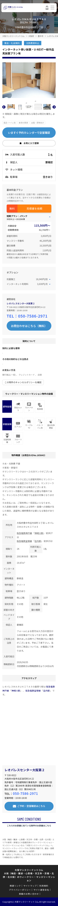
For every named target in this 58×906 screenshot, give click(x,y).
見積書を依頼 (34, 208)
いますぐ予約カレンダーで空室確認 (29, 133)
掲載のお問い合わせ (29, 894)
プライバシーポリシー (20, 890)
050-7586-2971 (33, 316)
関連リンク (15, 886)
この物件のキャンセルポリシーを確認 (23, 382)
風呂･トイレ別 (10, 122)
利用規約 (43, 886)
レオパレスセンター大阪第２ (21, 303)
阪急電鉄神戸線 (24, 533)
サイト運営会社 (41, 890)
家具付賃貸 (23, 122)
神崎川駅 (38, 533)
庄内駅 (37, 541)
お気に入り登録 (31, 143)
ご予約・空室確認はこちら (31, 805)
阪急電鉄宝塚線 (24, 541)
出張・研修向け (37, 122)
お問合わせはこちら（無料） (29, 326)
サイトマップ (30, 886)
